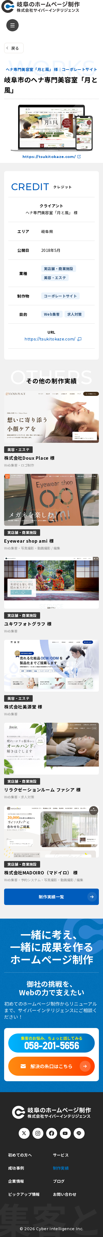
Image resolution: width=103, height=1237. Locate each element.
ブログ (59, 1181)
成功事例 (16, 1168)
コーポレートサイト (60, 295)
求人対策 (74, 314)
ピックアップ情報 (24, 1194)
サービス (61, 1155)
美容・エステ (55, 277)
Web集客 (52, 314)
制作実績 (61, 1168)
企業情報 (16, 1181)
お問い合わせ (65, 1194)
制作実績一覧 (51, 897)
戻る (15, 48)
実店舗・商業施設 (58, 268)
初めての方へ (20, 1155)
